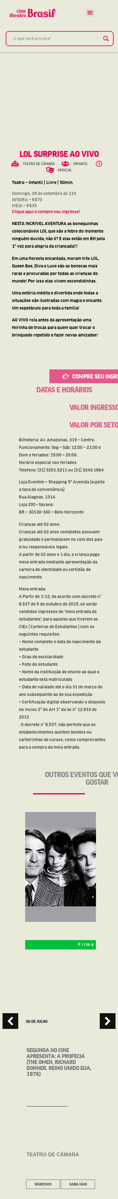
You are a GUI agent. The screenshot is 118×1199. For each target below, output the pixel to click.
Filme (86, 944)
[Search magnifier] (106, 38)
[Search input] (57, 38)
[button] (90, 12)
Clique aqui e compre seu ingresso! (46, 211)
